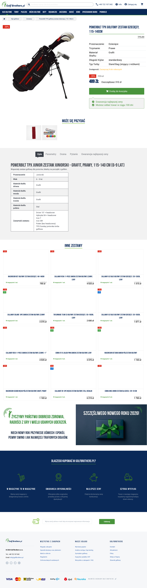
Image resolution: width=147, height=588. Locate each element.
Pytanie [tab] (74, 154)
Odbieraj (107, 522)
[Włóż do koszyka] (116, 91)
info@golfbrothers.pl (16, 557)
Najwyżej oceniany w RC (101, 579)
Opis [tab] (39, 154)
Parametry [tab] (50, 154)
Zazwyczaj (111, 69)
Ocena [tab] (63, 154)
